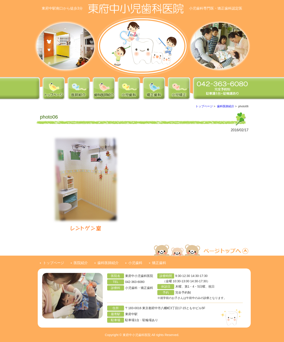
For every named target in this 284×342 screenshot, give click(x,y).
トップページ (204, 106)
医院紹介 (81, 263)
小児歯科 (135, 263)
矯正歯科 (159, 263)
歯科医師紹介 (225, 106)
